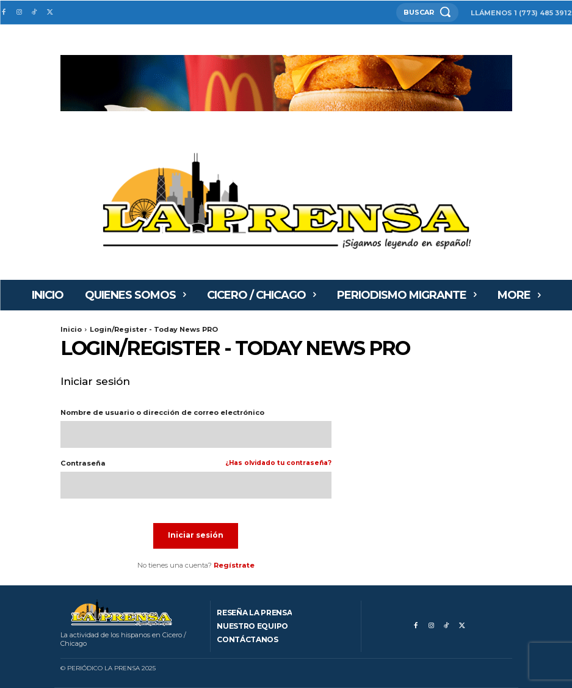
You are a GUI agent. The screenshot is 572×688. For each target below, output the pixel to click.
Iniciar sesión (195, 535)
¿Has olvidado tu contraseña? (278, 463)
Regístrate (234, 565)
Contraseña (195, 463)
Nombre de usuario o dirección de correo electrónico (162, 412)
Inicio (71, 329)
